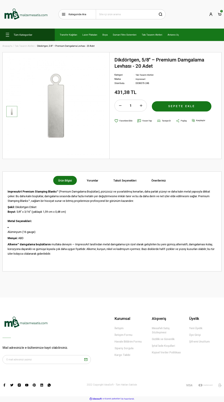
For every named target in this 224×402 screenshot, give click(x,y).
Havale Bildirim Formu (128, 341)
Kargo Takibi (122, 355)
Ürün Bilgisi (65, 180)
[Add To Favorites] (124, 121)
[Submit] (86, 360)
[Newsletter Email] (46, 360)
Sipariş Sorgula (123, 348)
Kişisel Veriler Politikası (166, 352)
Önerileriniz (158, 180)
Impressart (141, 79)
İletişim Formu (123, 334)
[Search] (131, 14)
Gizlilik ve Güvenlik (163, 339)
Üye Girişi (195, 334)
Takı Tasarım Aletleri (146, 75)
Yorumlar (92, 180)
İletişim (119, 328)
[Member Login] (211, 14)
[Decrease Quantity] (120, 105)
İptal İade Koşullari (163, 345)
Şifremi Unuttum (199, 341)
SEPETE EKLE (181, 105)
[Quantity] (130, 105)
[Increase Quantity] (141, 105)
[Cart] (220, 14)
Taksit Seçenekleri (124, 180)
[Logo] (25, 14)
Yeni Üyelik (195, 328)
